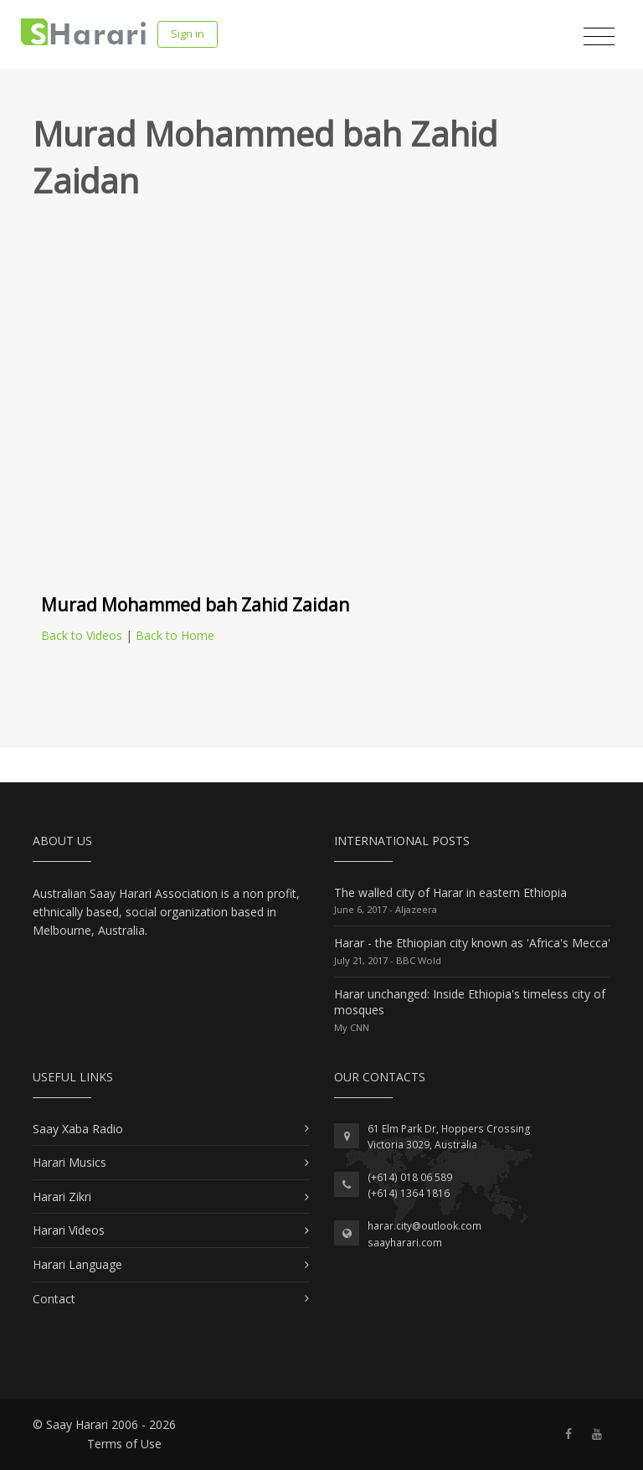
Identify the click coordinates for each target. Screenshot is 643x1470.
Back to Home (175, 635)
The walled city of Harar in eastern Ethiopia (450, 892)
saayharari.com (405, 1242)
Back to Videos (81, 635)
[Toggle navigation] (599, 37)
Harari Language (77, 1264)
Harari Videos (69, 1230)
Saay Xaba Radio (78, 1129)
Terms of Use (124, 1444)
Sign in (187, 33)
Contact (54, 1299)
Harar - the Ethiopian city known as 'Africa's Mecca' (472, 943)
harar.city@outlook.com (424, 1226)
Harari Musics (69, 1162)
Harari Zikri (62, 1196)
